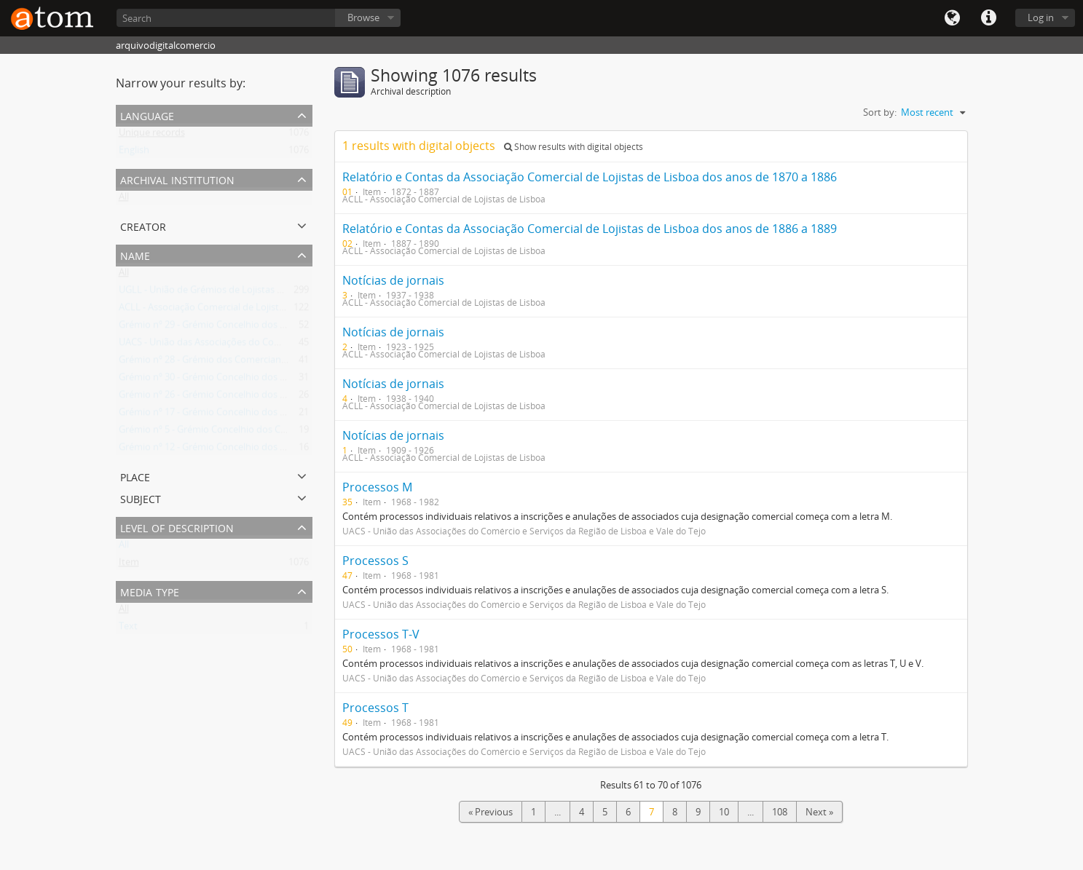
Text (128, 629)
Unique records (152, 135)
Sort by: (880, 112)
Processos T (375, 708)
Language (952, 18)
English (134, 152)
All (124, 199)
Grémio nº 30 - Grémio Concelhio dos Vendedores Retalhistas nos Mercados (282, 380)
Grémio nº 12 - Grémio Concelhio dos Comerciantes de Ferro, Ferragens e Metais (291, 449)
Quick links (988, 18)
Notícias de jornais (393, 280)
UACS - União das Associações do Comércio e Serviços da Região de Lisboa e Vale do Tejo (309, 345)
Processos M (377, 487)
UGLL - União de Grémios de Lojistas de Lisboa (218, 292)
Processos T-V (381, 634)
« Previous (490, 811)
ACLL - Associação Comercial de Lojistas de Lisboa (225, 310)
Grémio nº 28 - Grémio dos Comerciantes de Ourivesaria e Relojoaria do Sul (280, 362)
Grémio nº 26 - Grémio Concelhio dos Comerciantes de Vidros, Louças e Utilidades (294, 397)
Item (129, 565)
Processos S (375, 561)
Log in (1041, 17)
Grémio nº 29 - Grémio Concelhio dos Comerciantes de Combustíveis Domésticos (293, 327)
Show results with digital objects (573, 147)
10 (724, 811)
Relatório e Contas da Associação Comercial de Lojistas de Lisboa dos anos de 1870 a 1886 (589, 177)
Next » (819, 811)
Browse (363, 17)
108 (779, 811)
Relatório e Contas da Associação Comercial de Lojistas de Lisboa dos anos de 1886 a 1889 (589, 229)
